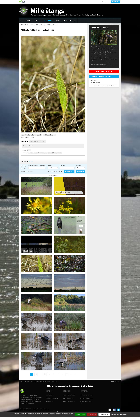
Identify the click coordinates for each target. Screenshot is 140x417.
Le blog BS (50, 401)
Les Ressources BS (69, 401)
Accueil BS (25, 24)
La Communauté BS (87, 398)
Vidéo (24, 168)
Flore (28, 150)
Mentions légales (75, 411)
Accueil (28, 21)
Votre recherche (33, 165)
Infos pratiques (70, 21)
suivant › (74, 374)
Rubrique (62, 165)
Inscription (105, 2)
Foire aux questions (52, 398)
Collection (48, 21)
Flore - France (33, 153)
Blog (58, 21)
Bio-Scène (94, 80)
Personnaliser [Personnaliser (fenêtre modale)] (104, 414)
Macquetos (30, 137)
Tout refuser (92, 414)
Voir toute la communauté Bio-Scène (104, 86)
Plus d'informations (99, 64)
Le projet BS (50, 395)
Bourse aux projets (86, 395)
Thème (50, 165)
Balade (37, 21)
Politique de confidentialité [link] (119, 414)
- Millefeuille (31, 135)
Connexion (115, 2)
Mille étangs (47, 10)
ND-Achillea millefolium (49, 24)
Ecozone (78, 165)
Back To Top (116, 381)
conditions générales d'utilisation (60, 411)
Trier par (49, 171)
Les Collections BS (69, 395)
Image (24, 166)
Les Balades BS (68, 398)
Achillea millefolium (49, 135)
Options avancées (27, 171)
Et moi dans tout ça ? (104, 71)
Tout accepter (80, 414)
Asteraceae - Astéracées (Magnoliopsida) (49, 153)
